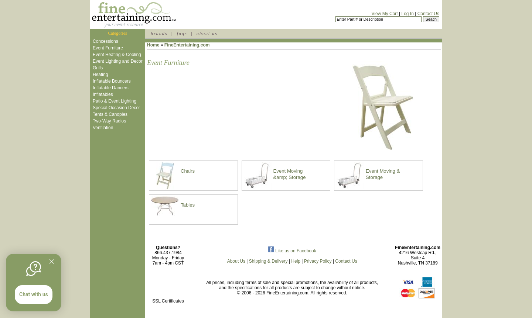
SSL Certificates (168, 301)
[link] (168, 285)
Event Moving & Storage (383, 174)
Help (295, 261)
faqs (182, 33)
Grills (98, 67)
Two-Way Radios (109, 121)
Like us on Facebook (292, 250)
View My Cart (385, 13)
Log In (407, 13)
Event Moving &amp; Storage (289, 174)
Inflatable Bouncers (112, 81)
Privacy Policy (318, 261)
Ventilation (103, 127)
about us (207, 33)
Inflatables (103, 94)
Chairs (188, 171)
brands (159, 33)
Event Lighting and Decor (118, 61)
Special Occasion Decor (116, 107)
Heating (100, 74)
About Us (236, 261)
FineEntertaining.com (187, 45)
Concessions (105, 41)
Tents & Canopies (110, 114)
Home (153, 45)
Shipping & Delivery (268, 261)
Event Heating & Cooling (117, 54)
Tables (188, 205)
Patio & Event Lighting (114, 101)
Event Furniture (108, 48)
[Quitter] (52, 261)
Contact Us (428, 13)
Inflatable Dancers (111, 87)
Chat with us (33, 294)
